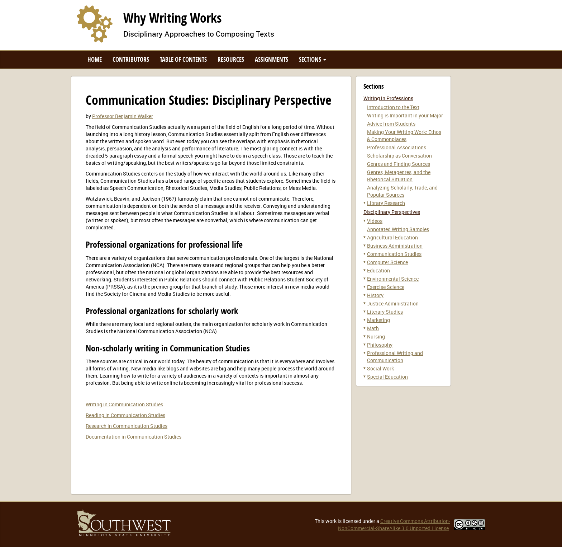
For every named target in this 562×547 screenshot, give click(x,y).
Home (94, 59)
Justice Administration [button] (393, 303)
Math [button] (373, 328)
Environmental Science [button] (393, 278)
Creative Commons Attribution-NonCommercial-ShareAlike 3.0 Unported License (394, 525)
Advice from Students (391, 123)
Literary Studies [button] (385, 311)
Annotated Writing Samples (398, 229)
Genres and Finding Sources (398, 163)
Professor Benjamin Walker (122, 116)
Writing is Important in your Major (405, 115)
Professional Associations (396, 147)
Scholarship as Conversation (399, 155)
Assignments (271, 59)
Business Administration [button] (395, 245)
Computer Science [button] (387, 262)
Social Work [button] (380, 368)
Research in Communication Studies (126, 425)
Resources (231, 59)
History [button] (375, 295)
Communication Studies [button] (394, 254)
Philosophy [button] (379, 344)
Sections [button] (312, 59)
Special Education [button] (387, 376)
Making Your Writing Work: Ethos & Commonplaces (404, 135)
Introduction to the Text (393, 107)
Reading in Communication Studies (125, 415)
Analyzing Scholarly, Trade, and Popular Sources (402, 191)
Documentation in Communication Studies (133, 436)
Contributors (131, 59)
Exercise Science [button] (385, 287)
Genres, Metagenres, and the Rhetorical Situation (398, 176)
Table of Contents (183, 59)
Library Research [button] (386, 203)
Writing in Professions (388, 98)
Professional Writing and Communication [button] (395, 357)
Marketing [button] (378, 320)
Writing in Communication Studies (124, 404)
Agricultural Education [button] (392, 237)
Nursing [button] (376, 336)
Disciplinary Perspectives (391, 212)
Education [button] (378, 270)
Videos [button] (374, 221)
